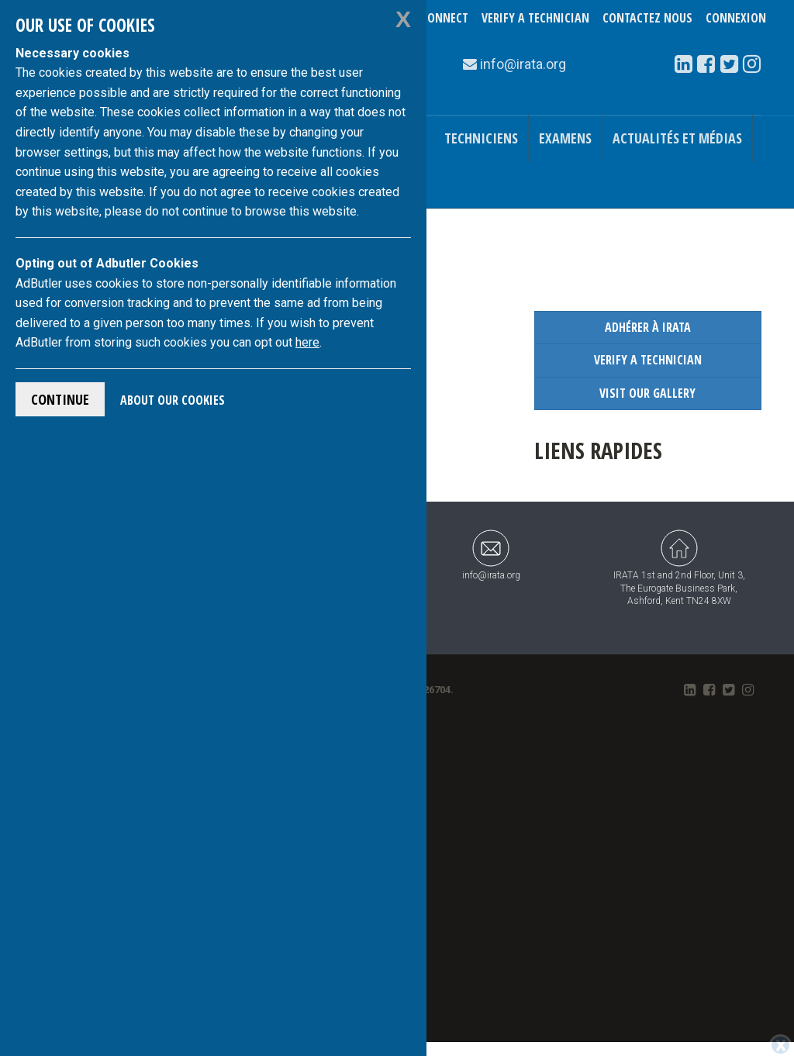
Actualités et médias (677, 138)
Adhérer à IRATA (648, 327)
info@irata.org (491, 555)
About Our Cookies (172, 400)
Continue (60, 399)
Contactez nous (647, 17)
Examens (565, 138)
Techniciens (481, 138)
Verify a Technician (535, 17)
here (307, 342)
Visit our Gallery (647, 393)
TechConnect (432, 17)
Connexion (736, 17)
